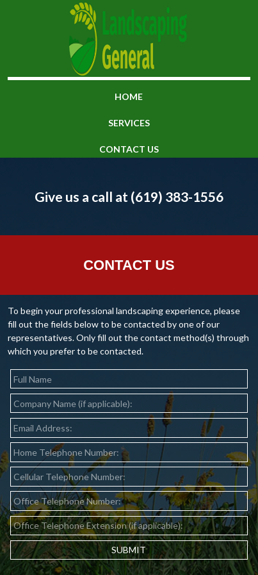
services (129, 122)
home (129, 96)
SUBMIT (128, 549)
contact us (129, 149)
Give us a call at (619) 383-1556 (129, 196)
